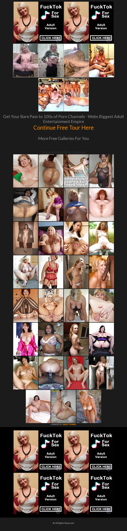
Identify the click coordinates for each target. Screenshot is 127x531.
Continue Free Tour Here (63, 127)
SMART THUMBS (69, 424)
